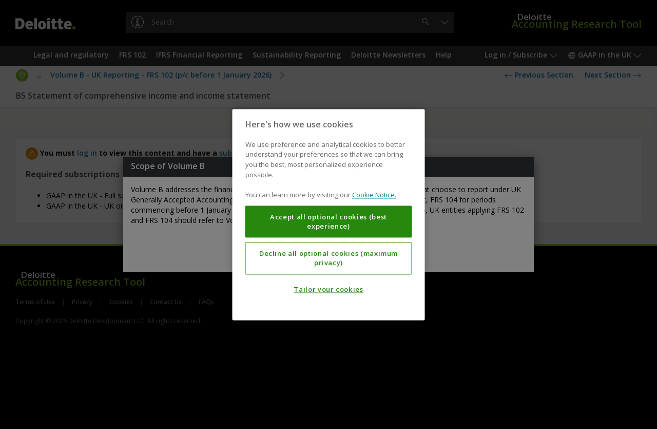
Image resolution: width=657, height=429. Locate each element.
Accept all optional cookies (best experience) (328, 221)
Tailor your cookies (328, 289)
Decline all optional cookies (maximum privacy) (328, 258)
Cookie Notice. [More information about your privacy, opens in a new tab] (374, 194)
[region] (329, 214)
